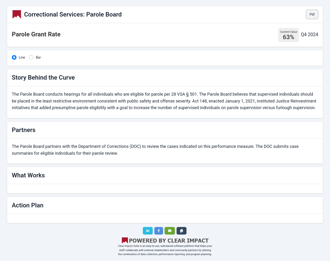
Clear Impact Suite (128, 246)
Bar (38, 57)
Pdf (312, 14)
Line (22, 57)
